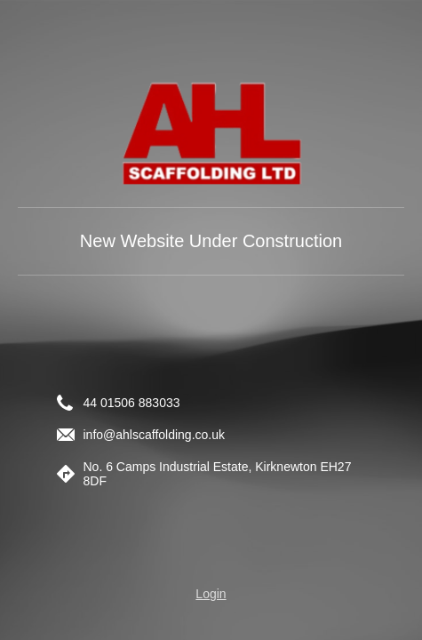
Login (210, 594)
